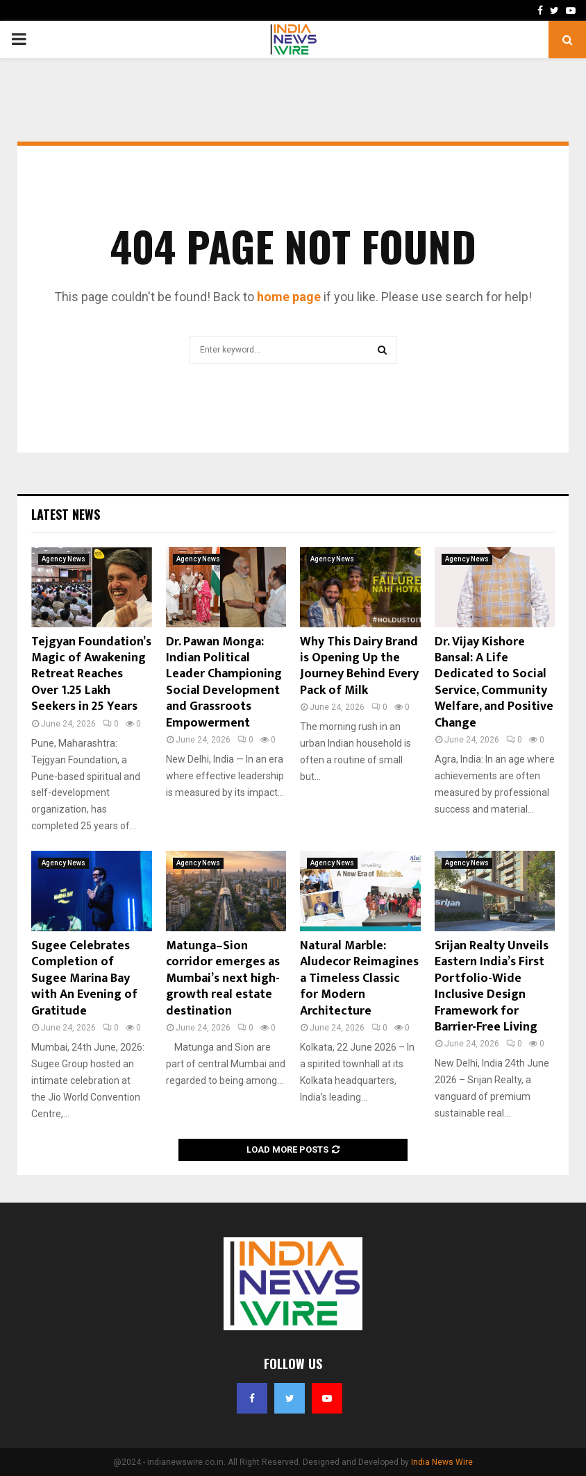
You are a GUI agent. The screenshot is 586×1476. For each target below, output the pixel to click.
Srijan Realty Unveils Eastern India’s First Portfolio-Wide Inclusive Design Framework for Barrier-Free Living (492, 986)
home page (289, 296)
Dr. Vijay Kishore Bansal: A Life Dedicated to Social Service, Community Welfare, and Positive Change (494, 682)
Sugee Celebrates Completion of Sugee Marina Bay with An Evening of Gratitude (84, 978)
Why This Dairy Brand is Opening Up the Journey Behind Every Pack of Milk (359, 666)
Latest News (65, 514)
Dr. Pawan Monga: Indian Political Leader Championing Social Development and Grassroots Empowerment (224, 682)
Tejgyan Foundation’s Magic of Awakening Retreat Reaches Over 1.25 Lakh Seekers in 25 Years (91, 674)
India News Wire (442, 1462)
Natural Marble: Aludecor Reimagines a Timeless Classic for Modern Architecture (359, 978)
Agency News (63, 559)
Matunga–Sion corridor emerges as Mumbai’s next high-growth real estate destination (223, 978)
